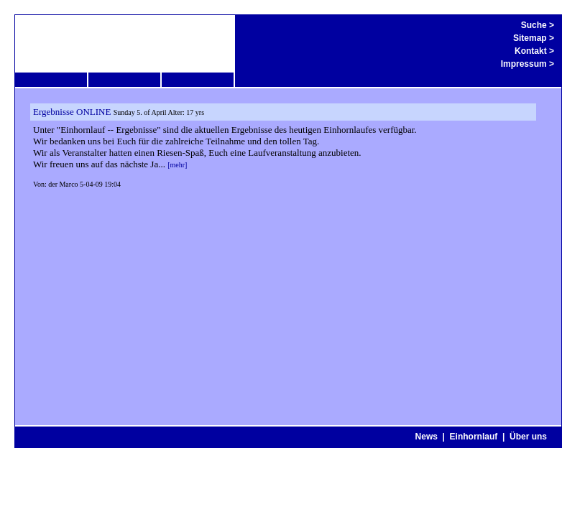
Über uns (528, 437)
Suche (534, 25)
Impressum (524, 64)
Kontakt (531, 51)
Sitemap (530, 38)
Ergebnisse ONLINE (72, 111)
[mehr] (177, 165)
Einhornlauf (474, 437)
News (426, 437)
